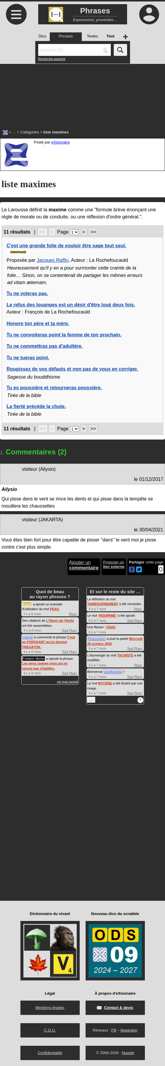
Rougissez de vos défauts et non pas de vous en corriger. (72, 368)
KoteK (27, 604)
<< (43, 231)
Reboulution (96, 638)
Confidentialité (50, 1053)
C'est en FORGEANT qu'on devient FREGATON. (48, 642)
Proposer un (113, 564)
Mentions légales (50, 1007)
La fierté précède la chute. (36, 406)
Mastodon (129, 1030)
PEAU (54, 609)
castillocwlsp (113, 671)
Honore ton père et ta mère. (38, 323)
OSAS (111, 627)
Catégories (29, 132)
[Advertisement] (82, 93)
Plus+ (73, 614)
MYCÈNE (105, 683)
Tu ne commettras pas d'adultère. (45, 346)
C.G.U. (50, 1030)
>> (93, 231)
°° (107, 615)
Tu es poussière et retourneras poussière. (54, 387)
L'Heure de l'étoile (60, 620)
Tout (65, 630)
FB (113, 1030)
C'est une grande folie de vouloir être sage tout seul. (66, 245)
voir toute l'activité (67, 681)
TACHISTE (125, 655)
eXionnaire (60, 142)
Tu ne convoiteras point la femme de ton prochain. (64, 334)
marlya (28, 637)
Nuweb (128, 1053)
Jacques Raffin (52, 260)
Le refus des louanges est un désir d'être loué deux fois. (71, 304)
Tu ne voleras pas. (27, 293)
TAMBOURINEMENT (102, 604)
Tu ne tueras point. (28, 357)
